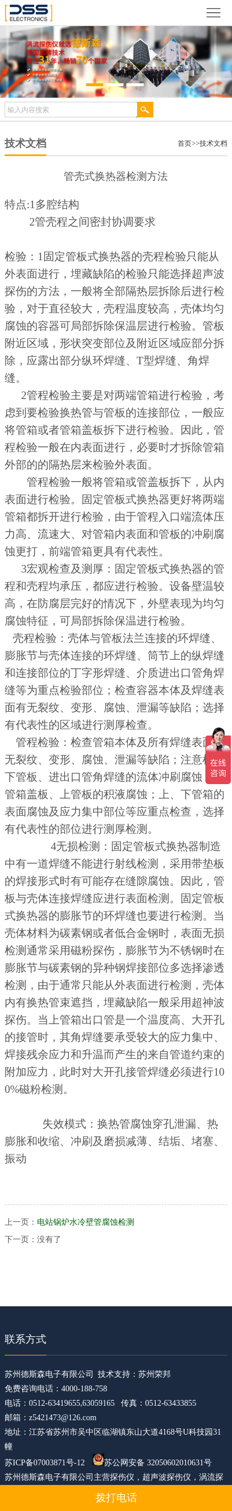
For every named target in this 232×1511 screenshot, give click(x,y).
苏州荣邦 (154, 1374)
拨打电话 (116, 1497)
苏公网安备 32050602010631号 (152, 1462)
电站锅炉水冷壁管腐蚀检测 (85, 1222)
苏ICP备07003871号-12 (44, 1462)
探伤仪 (122, 1477)
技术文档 (213, 143)
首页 (185, 143)
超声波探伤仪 (166, 1477)
